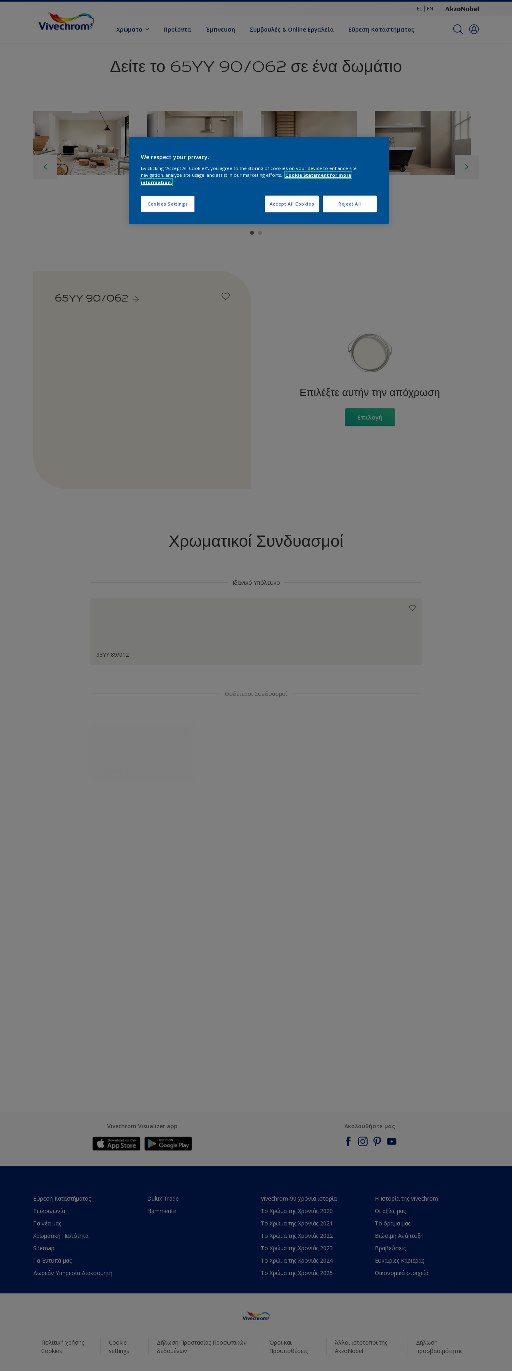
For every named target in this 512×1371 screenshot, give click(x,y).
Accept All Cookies (292, 204)
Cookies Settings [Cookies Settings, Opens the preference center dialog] (168, 204)
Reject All (349, 204)
